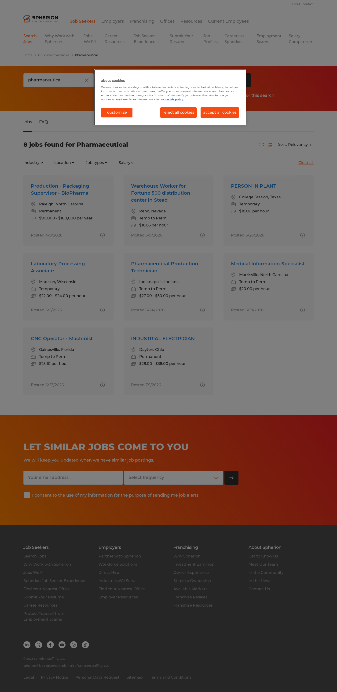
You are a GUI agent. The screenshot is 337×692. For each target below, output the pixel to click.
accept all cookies (220, 112)
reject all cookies (178, 112)
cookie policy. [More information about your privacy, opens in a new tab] (174, 99)
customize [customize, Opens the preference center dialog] (117, 112)
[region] (170, 97)
